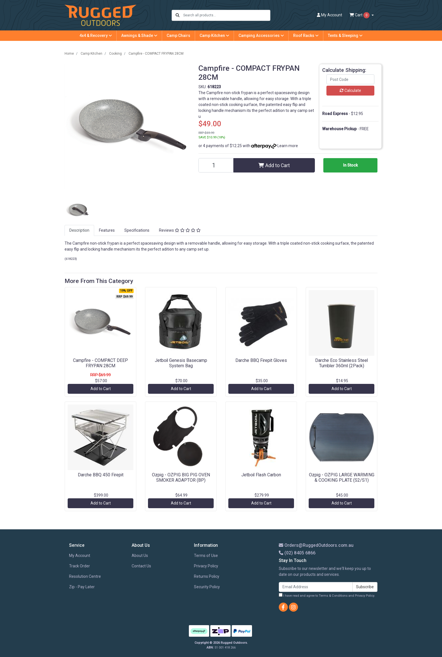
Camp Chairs (178, 35)
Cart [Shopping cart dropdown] (360, 15)
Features (107, 230)
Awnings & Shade (139, 35)
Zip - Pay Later (82, 587)
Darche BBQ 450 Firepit (100, 474)
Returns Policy (206, 576)
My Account (79, 555)
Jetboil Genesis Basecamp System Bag (181, 363)
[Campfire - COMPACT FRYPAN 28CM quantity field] (215, 165)
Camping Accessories (261, 35)
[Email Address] (316, 587)
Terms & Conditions (333, 596)
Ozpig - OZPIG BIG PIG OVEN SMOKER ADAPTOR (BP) (181, 477)
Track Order (79, 566)
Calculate (350, 90)
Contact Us (141, 566)
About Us (140, 555)
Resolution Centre (85, 576)
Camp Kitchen (214, 35)
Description (79, 230)
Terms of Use (206, 555)
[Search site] (177, 15)
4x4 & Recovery (95, 35)
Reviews (180, 230)
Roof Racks (306, 35)
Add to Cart (274, 165)
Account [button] (329, 15)
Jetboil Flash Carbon (261, 474)
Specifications (136, 230)
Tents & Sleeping (345, 35)
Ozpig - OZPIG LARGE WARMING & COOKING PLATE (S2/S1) (341, 477)
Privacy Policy (206, 566)
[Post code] (350, 79)
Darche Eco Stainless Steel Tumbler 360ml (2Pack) (341, 363)
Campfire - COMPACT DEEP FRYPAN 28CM (100, 363)
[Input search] (226, 15)
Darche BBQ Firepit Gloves (261, 360)
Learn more (287, 145)
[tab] (79, 230)
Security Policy (207, 587)
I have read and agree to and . (327, 595)
